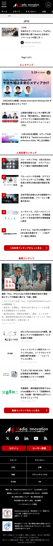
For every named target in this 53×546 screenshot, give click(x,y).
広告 (44, 11)
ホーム (4, 11)
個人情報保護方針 (37, 497)
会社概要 (38, 500)
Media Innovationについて (23, 489)
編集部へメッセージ (14, 493)
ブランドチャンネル (39, 474)
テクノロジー (31, 11)
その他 (13, 481)
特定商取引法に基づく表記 (23, 500)
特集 (13, 474)
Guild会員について (41, 489)
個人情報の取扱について (20, 497)
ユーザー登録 (39, 448)
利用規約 (45, 493)
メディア (16, 11)
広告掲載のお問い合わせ (31, 493)
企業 (39, 467)
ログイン (13, 448)
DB (40, 481)
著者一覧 (9, 489)
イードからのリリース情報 (27, 504)
